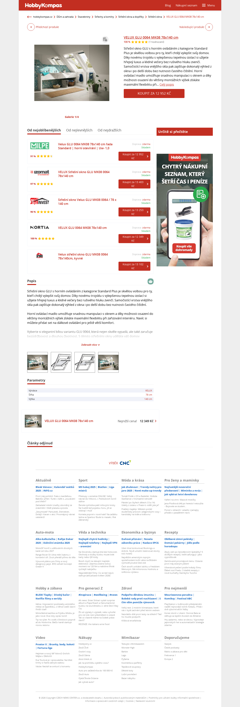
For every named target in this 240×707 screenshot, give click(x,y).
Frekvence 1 (170, 655)
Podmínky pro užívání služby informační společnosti (174, 697)
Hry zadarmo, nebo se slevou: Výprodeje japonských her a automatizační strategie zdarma (184, 622)
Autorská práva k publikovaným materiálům (125, 697)
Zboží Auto (84, 674)
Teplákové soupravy (131, 666)
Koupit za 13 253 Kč (133, 212)
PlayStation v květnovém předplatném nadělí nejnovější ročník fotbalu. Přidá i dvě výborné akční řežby (183, 607)
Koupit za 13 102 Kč (133, 266)
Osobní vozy (85, 651)
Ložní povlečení (129, 674)
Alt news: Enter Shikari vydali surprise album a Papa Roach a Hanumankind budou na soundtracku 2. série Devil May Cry (98, 604)
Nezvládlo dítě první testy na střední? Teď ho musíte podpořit (141, 615)
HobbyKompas (86, 666)
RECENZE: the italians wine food (94, 624)
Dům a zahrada (65, 16)
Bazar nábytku (128, 678)
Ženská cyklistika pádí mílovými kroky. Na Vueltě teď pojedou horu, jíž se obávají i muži (97, 508)
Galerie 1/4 (72, 117)
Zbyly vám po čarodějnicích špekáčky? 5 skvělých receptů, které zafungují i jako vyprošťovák (183, 554)
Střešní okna (155, 16)
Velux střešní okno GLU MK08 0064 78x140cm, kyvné (83, 256)
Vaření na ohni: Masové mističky (180, 499)
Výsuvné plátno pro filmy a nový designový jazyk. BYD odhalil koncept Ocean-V (54, 564)
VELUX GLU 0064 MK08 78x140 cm (151, 37)
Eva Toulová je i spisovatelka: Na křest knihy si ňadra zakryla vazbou (54, 661)
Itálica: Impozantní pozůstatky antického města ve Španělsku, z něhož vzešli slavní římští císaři (55, 607)
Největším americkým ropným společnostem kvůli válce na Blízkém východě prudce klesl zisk (139, 560)
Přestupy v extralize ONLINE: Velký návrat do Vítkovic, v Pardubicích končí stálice (97, 499)
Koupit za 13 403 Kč (133, 184)
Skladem (145, 147)
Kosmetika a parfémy (132, 662)
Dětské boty (127, 670)
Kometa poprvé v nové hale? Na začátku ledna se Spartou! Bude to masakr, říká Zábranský (98, 517)
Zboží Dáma (84, 655)
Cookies (130, 700)
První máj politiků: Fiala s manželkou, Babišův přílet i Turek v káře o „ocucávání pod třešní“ (55, 499)
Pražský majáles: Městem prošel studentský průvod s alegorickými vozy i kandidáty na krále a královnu (141, 512)
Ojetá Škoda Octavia (88, 678)
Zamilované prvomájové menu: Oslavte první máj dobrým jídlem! (183, 562)
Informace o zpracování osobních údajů (104, 700)
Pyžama (125, 659)
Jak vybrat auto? (86, 682)
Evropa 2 (168, 659)
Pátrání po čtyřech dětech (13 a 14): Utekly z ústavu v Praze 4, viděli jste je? (140, 504)
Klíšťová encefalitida (131, 620)
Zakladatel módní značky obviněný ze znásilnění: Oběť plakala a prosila (54, 506)
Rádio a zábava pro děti (175, 651)
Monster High (128, 647)
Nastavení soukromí (145, 700)
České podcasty (171, 647)
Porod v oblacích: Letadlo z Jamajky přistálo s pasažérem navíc (181, 511)
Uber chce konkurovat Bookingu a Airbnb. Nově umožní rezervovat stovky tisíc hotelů (141, 551)
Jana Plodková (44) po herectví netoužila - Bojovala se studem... (183, 504)
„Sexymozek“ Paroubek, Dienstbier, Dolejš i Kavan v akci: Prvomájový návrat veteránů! (55, 514)
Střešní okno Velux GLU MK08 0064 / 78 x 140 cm (87, 202)
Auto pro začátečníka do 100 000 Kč (96, 670)
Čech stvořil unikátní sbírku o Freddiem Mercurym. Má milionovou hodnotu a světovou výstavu (141, 569)
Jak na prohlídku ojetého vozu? (94, 662)
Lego (124, 655)
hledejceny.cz (85, 643)
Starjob (167, 643)
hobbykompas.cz (42, 16)
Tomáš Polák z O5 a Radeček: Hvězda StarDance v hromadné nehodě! (139, 497)
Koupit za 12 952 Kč (154, 93)
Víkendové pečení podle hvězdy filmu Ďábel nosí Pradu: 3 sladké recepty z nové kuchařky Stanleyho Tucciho (182, 570)
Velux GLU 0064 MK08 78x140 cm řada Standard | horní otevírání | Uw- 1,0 (85, 146)
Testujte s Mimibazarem (133, 643)
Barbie (125, 651)
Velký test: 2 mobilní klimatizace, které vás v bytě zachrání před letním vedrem (141, 609)
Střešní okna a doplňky (131, 16)
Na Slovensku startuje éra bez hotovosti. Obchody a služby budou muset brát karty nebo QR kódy (98, 554)
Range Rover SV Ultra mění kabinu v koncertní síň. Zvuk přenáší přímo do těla (55, 556)
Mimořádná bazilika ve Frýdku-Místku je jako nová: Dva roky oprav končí (55, 614)
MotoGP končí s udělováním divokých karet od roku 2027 (54, 549)
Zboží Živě (83, 647)
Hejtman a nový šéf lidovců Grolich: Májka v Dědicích (53, 654)
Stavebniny (84, 16)
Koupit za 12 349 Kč (133, 238)
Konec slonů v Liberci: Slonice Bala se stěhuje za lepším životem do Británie (182, 614)
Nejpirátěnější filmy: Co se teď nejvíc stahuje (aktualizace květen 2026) (96, 574)
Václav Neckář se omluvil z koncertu (53, 666)
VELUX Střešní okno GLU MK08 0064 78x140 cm (84, 174)
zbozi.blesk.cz (85, 659)
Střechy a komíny (104, 16)
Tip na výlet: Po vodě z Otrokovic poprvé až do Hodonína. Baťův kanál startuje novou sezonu (55, 622)
